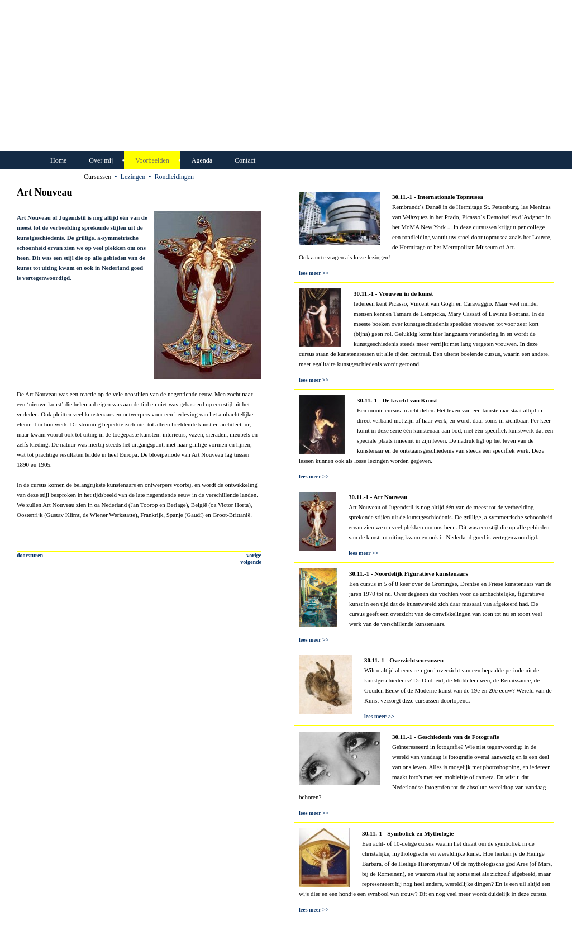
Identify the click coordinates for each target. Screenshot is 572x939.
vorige (253, 555)
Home (58, 160)
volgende (250, 562)
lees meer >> (313, 273)
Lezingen (133, 177)
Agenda (202, 160)
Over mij (101, 160)
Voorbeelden (152, 160)
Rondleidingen (174, 177)
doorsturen (30, 555)
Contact (245, 160)
